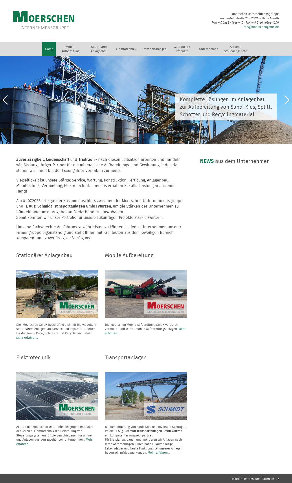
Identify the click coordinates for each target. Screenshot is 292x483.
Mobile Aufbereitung (70, 49)
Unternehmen (208, 49)
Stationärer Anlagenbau (99, 49)
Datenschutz (270, 479)
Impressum (252, 479)
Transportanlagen (154, 49)
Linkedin (236, 479)
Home (49, 49)
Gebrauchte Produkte (182, 49)
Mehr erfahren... (159, 452)
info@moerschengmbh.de (261, 27)
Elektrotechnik (126, 49)
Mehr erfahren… (27, 337)
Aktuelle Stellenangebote (235, 49)
